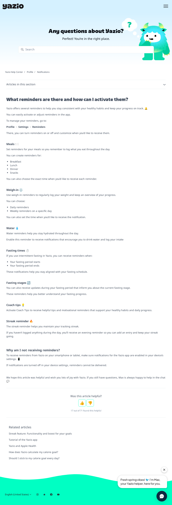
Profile (30, 72)
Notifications (43, 72)
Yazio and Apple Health (22, 446)
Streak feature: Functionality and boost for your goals (40, 433)
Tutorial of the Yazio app (23, 439)
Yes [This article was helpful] (82, 403)
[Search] (86, 49)
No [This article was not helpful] (90, 403)
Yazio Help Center (14, 72)
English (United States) (18, 494)
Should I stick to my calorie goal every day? (34, 458)
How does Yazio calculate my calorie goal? (33, 452)
